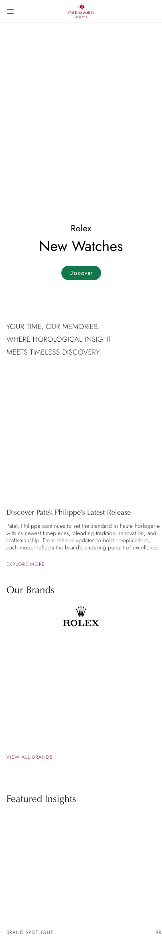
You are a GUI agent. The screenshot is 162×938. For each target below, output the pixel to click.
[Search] (152, 11)
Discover (81, 273)
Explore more (25, 564)
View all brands (29, 757)
